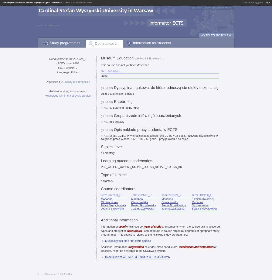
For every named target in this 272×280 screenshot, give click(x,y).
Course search (107, 44)
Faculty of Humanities (77, 81)
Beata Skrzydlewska (113, 205)
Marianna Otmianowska (109, 200)
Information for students (152, 43)
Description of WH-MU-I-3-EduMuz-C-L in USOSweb (137, 257)
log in (267, 2)
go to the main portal (48, 25)
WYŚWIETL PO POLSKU (216, 35)
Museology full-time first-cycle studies (68, 95)
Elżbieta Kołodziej (203, 199)
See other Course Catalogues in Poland (211, 7)
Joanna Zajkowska (112, 208)
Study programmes (65, 43)
